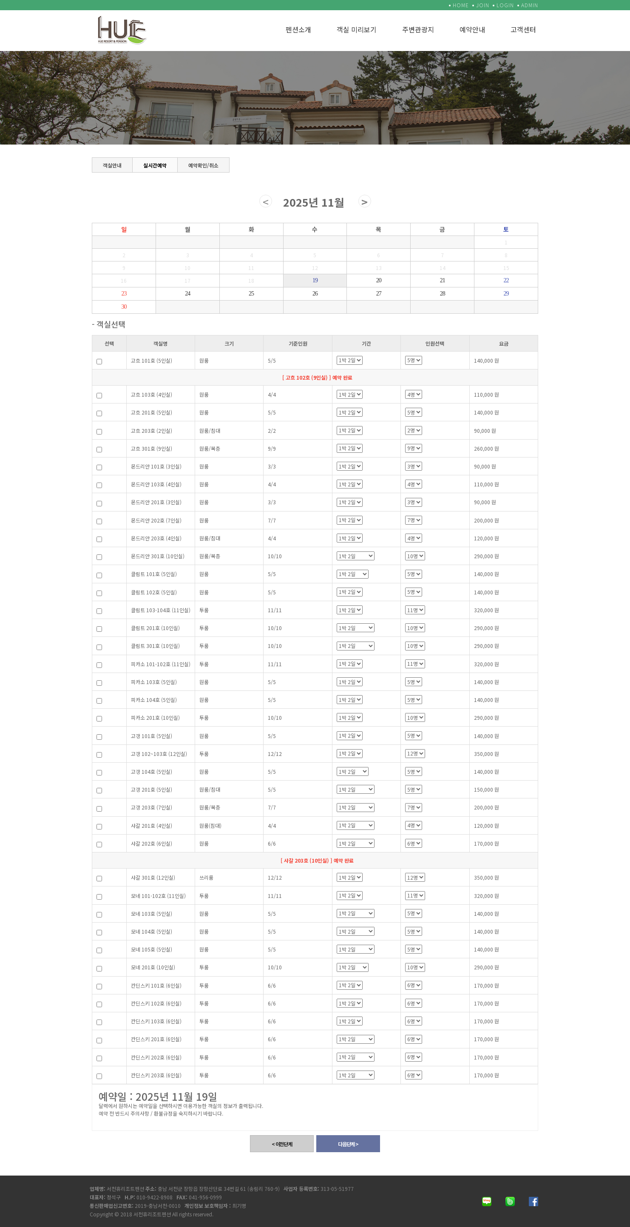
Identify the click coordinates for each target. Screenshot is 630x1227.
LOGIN (505, 5)
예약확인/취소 (203, 164)
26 (315, 293)
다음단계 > (348, 1143)
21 (442, 280)
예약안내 (472, 29)
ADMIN (529, 5)
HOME (461, 5)
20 (378, 280)
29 (506, 293)
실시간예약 (155, 165)
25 (251, 293)
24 (187, 293)
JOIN (482, 5)
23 (123, 293)
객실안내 (112, 164)
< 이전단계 (282, 1143)
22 (506, 280)
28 (442, 293)
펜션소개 (298, 29)
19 (315, 280)
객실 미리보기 (357, 29)
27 (378, 293)
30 (123, 307)
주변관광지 (418, 29)
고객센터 (523, 29)
